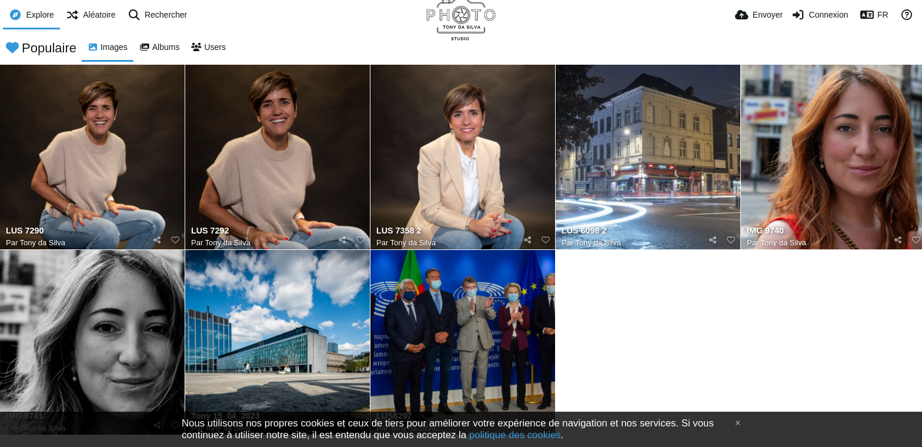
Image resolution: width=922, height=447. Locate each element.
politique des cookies (515, 435)
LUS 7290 (25, 230)
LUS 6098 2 (584, 230)
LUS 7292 (210, 230)
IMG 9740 (765, 230)
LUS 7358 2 (398, 230)
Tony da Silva (42, 242)
